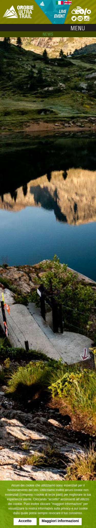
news (48, 34)
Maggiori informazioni (60, 521)
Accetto (24, 521)
